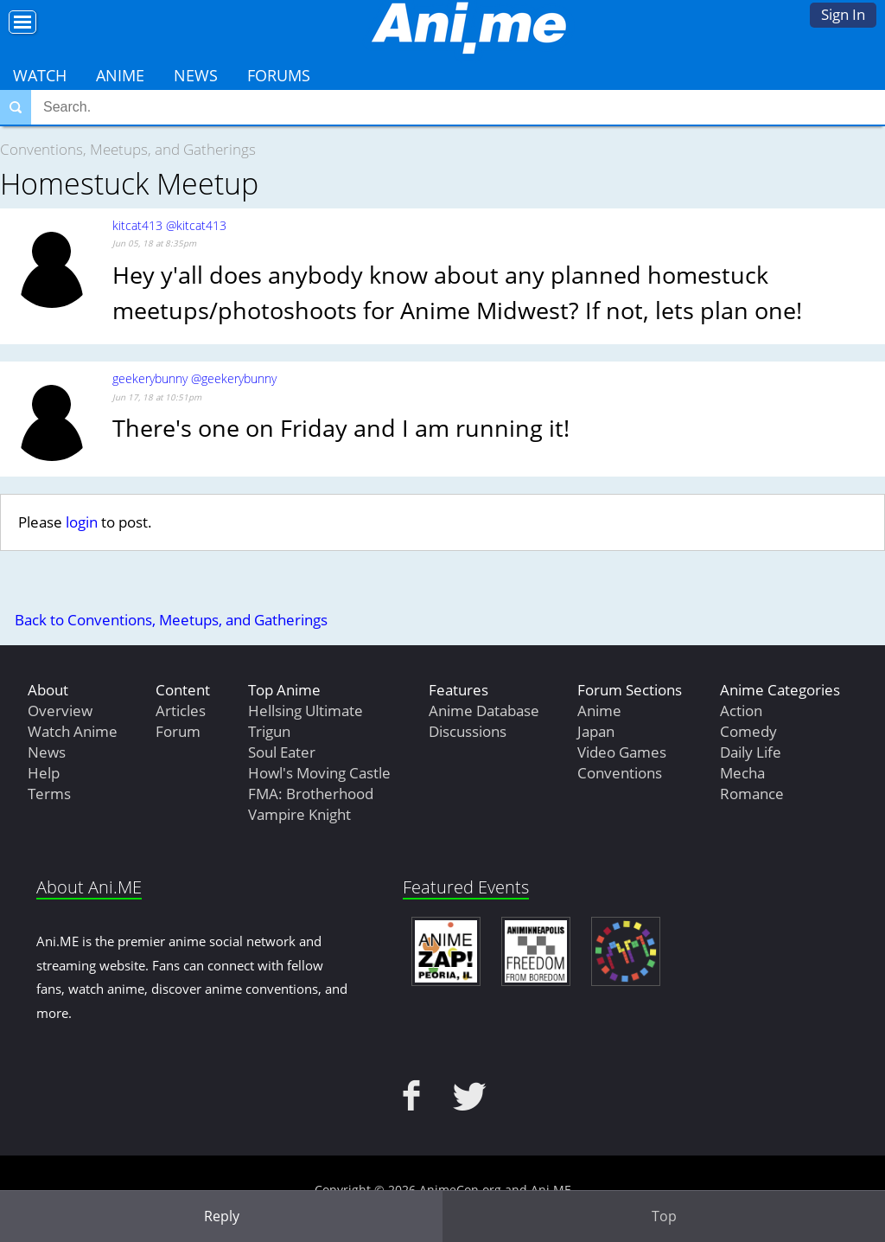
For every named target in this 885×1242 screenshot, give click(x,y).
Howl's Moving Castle (319, 773)
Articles (181, 710)
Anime (120, 75)
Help (44, 773)
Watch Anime (73, 731)
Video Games (621, 752)
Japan (595, 731)
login (82, 522)
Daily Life (750, 752)
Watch (40, 75)
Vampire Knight (299, 814)
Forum (178, 731)
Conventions (619, 773)
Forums (278, 75)
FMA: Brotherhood (310, 793)
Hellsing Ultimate (305, 710)
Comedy (748, 731)
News (196, 75)
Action (741, 710)
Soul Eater (281, 752)
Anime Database (484, 710)
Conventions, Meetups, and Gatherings (128, 149)
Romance (752, 793)
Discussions (467, 731)
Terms (49, 793)
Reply (221, 1216)
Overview (60, 710)
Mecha (742, 773)
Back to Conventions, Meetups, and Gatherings (171, 620)
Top (664, 1216)
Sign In (843, 14)
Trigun (269, 731)
